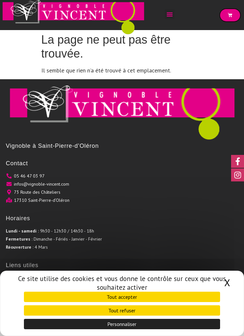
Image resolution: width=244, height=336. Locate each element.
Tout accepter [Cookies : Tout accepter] (122, 297)
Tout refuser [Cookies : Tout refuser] (121, 310)
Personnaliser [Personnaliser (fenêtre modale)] (121, 324)
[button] (170, 14)
